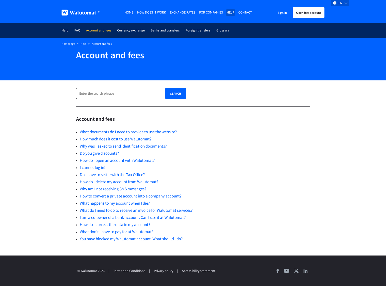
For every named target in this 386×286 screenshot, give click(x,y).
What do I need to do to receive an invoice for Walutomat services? (136, 210)
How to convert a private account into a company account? (130, 196)
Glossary (222, 30)
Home (129, 12)
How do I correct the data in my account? (115, 224)
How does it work (151, 12)
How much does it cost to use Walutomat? (115, 139)
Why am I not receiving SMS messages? (113, 189)
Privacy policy (163, 271)
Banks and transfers (165, 30)
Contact (245, 12)
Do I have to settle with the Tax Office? (112, 174)
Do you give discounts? (99, 153)
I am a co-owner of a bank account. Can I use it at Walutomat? (133, 217)
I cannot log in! (92, 167)
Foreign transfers (198, 30)
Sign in (282, 13)
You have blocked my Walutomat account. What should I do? (131, 238)
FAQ (77, 30)
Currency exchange (131, 30)
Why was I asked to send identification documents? (123, 146)
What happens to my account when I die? (115, 203)
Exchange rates (182, 12)
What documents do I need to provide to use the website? (128, 132)
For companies (211, 12)
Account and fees (98, 30)
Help (230, 12)
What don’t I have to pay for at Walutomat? (116, 231)
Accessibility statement (198, 271)
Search (175, 93)
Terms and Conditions (129, 271)
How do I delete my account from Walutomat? (119, 181)
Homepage (68, 43)
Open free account (308, 13)
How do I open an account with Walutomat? (117, 160)
